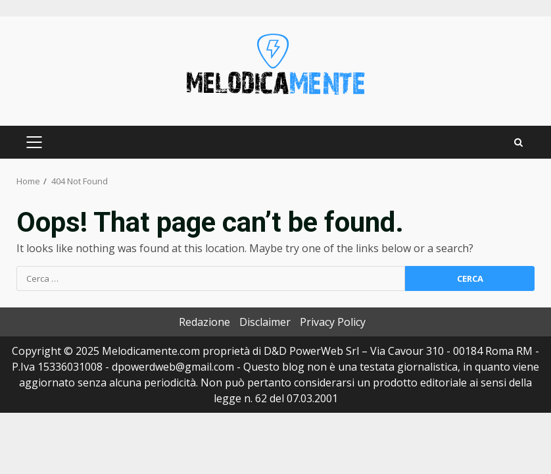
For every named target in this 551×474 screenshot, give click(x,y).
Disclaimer (265, 322)
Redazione (204, 322)
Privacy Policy (333, 322)
